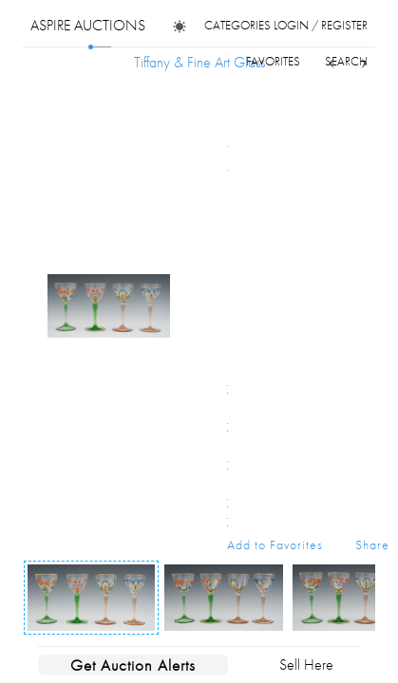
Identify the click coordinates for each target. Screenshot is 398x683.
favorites (273, 61)
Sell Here (306, 664)
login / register (321, 25)
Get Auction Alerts (133, 665)
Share (372, 544)
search (346, 61)
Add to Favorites (275, 544)
